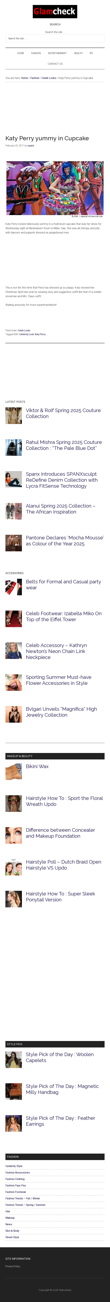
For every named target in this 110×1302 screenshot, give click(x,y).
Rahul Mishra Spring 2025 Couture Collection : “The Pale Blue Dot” (64, 445)
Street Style (12, 1237)
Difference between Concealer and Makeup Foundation (60, 833)
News (8, 1224)
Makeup (10, 1217)
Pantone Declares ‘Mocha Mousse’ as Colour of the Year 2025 (65, 541)
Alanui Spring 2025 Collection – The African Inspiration (61, 509)
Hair (7, 1211)
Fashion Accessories (17, 1172)
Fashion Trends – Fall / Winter (22, 1198)
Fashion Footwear (15, 1192)
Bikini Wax (37, 766)
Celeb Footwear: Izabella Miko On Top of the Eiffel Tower (64, 616)
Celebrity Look (26, 334)
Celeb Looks (24, 330)
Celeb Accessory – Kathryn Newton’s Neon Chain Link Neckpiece (56, 651)
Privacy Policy (12, 1266)
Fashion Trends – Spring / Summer (25, 1204)
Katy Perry (40, 334)
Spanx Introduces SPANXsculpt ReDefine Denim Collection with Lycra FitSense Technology (62, 480)
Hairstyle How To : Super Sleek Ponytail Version (60, 897)
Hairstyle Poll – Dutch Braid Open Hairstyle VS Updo (63, 865)
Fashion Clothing (15, 1179)
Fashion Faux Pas (15, 1185)
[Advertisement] (54, 112)
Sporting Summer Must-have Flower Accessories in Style (58, 680)
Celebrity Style (13, 1166)
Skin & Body (12, 1230)
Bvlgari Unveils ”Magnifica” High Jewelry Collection (61, 712)
